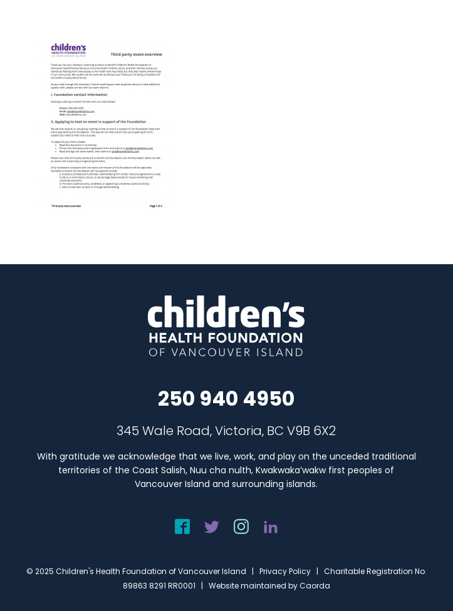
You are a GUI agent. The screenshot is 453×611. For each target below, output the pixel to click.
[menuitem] (426, 23)
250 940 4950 (226, 398)
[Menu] (426, 23)
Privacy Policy (285, 571)
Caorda (314, 585)
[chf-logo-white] (49, 23)
